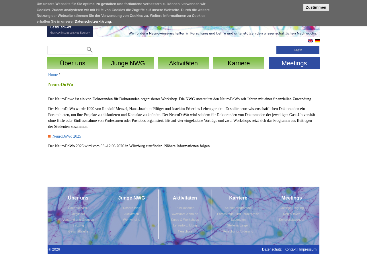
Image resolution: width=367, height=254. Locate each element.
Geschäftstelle (78, 231)
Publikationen (184, 208)
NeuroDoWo (291, 214)
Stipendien (238, 219)
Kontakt (290, 249)
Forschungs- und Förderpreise (238, 214)
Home (53, 75)
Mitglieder (78, 214)
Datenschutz (272, 249)
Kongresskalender (291, 219)
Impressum (308, 249)
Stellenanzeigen (238, 225)
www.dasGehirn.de (185, 214)
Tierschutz (185, 231)
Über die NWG (78, 208)
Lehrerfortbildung (185, 225)
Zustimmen (316, 5)
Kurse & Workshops (185, 219)
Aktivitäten (131, 214)
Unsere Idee (131, 208)
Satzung (78, 225)
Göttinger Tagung (292, 208)
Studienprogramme (238, 208)
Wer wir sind (131, 219)
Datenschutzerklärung (93, 19)
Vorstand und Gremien (78, 219)
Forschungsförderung (238, 231)
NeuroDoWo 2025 (66, 136)
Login (298, 50)
